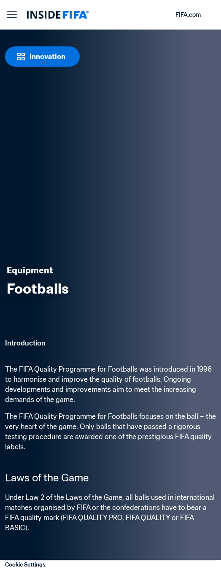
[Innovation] (42, 56)
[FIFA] (58, 15)
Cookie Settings (25, 564)
